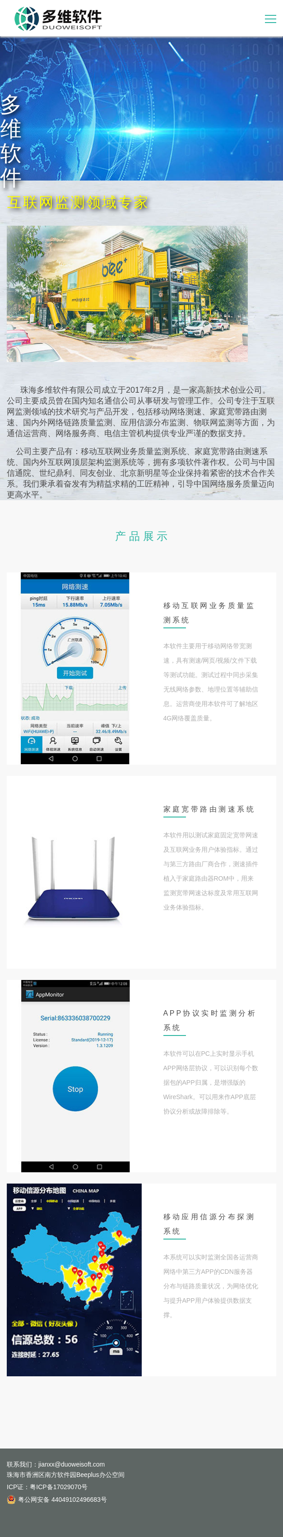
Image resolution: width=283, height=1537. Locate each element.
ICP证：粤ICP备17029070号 (47, 1487)
